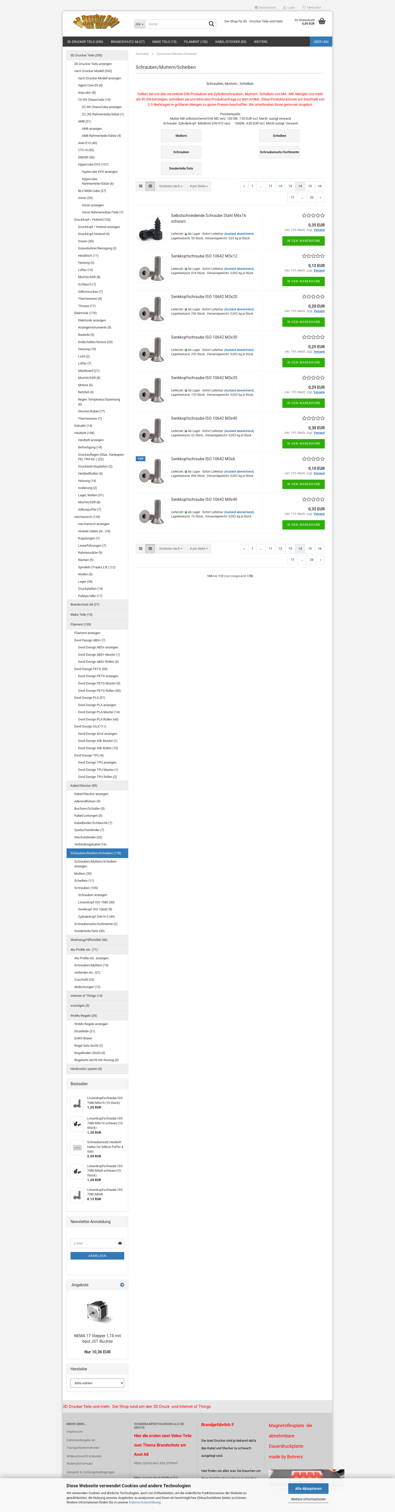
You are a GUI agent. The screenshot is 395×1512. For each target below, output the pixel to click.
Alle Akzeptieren (308, 1489)
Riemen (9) (86, 560)
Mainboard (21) (89, 371)
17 (292, 197)
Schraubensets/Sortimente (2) (96, 924)
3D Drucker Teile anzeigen (93, 64)
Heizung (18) (87, 349)
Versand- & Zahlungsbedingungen (91, 1472)
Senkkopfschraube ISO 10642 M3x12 (204, 256)
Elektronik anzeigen (92, 320)
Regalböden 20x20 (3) (89, 1053)
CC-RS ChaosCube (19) (94, 100)
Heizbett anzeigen (91, 440)
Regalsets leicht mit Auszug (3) (96, 1060)
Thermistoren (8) (90, 299)
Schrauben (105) (86, 888)
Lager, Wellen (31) (91, 495)
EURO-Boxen (83, 1038)
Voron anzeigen (93, 205)
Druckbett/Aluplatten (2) (95, 466)
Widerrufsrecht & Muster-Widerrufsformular (85, 1460)
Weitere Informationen (308, 1499)
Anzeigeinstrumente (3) (94, 327)
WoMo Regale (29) (84, 1015)
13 (290, 186)
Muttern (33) (83, 873)
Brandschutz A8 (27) (128, 42)
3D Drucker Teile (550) (85, 42)
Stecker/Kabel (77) (91, 411)
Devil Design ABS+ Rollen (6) (98, 662)
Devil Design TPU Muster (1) (98, 770)
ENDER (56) (86, 157)
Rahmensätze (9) (90, 552)
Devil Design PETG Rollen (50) (99, 691)
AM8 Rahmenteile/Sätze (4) (101, 136)
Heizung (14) (87, 481)
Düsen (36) (86, 241)
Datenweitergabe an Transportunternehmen (83, 1444)
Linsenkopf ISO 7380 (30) (96, 902)
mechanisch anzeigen (93, 524)
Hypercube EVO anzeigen (100, 172)
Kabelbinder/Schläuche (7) (93, 823)
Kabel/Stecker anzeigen (91, 794)
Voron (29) (85, 198)
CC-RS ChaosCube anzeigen (102, 107)
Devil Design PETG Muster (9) (99, 683)
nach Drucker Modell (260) (93, 71)
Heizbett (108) (84, 433)
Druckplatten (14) (90, 588)
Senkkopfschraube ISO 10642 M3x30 (204, 337)
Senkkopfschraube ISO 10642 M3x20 (204, 296)
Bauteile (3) (86, 335)
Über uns (321, 42)
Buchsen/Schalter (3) (89, 808)
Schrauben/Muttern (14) (91, 965)
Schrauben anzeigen (92, 895)
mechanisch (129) (87, 517)
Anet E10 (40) (87, 143)
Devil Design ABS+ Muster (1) (99, 654)
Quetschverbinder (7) (89, 830)
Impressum (75, 1431)
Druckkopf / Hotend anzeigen (99, 227)
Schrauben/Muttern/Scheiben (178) (96, 853)
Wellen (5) (85, 574)
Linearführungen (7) (92, 545)
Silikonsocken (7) (90, 291)
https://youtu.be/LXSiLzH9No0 (155, 1463)
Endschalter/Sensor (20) (95, 342)
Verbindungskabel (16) (90, 844)
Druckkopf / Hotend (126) (92, 219)
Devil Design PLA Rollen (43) (98, 719)
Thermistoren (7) (90, 418)
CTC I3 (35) (86, 150)
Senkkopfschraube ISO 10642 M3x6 (203, 458)
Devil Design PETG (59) (91, 669)
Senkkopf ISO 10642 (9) (95, 909)
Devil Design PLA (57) (89, 698)
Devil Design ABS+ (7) (90, 640)
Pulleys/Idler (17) (90, 596)
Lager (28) (85, 581)
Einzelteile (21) (84, 1031)
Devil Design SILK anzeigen (97, 734)
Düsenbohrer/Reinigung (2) (97, 248)
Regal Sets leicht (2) (88, 1045)
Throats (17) (87, 306)
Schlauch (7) (87, 284)
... (260, 186)
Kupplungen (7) (89, 538)
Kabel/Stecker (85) (230, 42)
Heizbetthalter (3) (90, 473)
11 (270, 186)
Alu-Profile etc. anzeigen (91, 958)
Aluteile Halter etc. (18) (94, 531)
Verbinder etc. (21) (87, 972)
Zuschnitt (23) (84, 979)
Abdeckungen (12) (87, 987)
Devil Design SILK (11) (90, 726)
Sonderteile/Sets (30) (89, 931)
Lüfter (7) (84, 363)
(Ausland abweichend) (239, 234)
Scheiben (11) (84, 880)
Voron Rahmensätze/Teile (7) (102, 212)
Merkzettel (312, 7)
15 (310, 186)
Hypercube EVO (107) (93, 164)
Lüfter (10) (85, 270)
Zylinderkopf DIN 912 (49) (96, 916)
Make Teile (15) (164, 42)
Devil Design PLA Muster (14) (99, 712)
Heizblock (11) (88, 255)
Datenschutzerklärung (144, 1502)
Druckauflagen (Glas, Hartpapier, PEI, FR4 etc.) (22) (101, 457)
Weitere (260, 42)
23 (311, 197)
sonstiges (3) (80, 1005)
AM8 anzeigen (92, 128)
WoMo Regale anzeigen (91, 1024)
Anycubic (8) (87, 92)
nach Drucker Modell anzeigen (99, 78)
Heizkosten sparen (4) (86, 1069)
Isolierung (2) (87, 488)
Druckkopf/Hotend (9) (94, 234)
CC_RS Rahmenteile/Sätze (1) (103, 114)
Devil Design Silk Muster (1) (98, 741)
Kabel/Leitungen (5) (88, 815)
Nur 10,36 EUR (97, 1352)
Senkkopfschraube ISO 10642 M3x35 (204, 377)
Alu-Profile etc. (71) (84, 949)
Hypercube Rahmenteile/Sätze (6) (98, 181)
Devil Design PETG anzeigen (98, 676)
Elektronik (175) (85, 313)
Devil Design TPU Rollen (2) (97, 777)
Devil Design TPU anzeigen (97, 762)
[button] (265, 7)
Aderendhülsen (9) (87, 801)
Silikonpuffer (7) (89, 509)
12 (280, 186)
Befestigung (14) (90, 447)
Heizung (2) (86, 263)
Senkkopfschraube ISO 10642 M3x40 (204, 418)
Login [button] (289, 7)
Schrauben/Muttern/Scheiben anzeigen (95, 864)
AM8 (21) (84, 121)
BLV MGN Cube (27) (92, 191)
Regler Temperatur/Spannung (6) (99, 402)
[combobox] (171, 186)
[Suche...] (139, 23)
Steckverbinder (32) (88, 837)
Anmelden (97, 1256)
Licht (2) (84, 356)
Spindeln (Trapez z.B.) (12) (97, 567)
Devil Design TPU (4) (89, 755)
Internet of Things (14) (87, 996)
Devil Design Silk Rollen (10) (98, 748)
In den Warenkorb (303, 241)
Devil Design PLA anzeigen (97, 705)
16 (319, 186)
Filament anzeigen (87, 633)
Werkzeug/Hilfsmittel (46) (89, 940)
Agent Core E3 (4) (90, 85)
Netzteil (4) (86, 392)
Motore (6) (85, 385)
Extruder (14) (83, 426)
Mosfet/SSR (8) (89, 277)
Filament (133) (196, 42)
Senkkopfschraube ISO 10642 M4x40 (204, 499)
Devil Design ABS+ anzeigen (98, 647)
